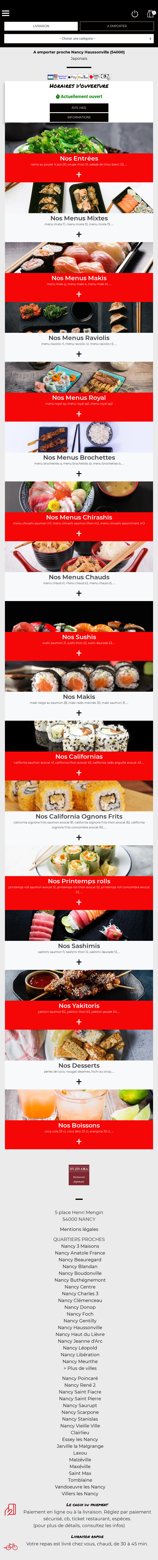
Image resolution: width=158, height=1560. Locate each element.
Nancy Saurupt (80, 1405)
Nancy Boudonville (80, 1273)
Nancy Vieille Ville (80, 1426)
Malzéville (80, 1460)
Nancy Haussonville (80, 1327)
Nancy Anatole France (80, 1253)
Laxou (80, 1453)
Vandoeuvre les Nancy (80, 1487)
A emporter (117, 26)
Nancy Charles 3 (80, 1293)
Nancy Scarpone (80, 1412)
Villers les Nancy (80, 1493)
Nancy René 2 (80, 1385)
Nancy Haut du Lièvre (80, 1334)
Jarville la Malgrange (80, 1446)
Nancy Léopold (80, 1348)
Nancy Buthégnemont (80, 1280)
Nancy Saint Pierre (80, 1399)
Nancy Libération (80, 1355)
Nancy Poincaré (80, 1378)
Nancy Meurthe (80, 1361)
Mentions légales (79, 1229)
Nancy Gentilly (80, 1321)
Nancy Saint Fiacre (80, 1392)
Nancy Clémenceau (80, 1300)
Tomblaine (80, 1480)
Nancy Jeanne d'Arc (80, 1341)
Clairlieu (80, 1432)
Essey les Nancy (80, 1439)
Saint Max (80, 1473)
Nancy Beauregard (80, 1260)
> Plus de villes (80, 1368)
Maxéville (80, 1466)
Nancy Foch (80, 1314)
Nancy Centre (80, 1287)
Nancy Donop (80, 1307)
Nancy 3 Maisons (80, 1246)
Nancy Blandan (80, 1266)
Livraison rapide (87, 1536)
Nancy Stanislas (80, 1419)
